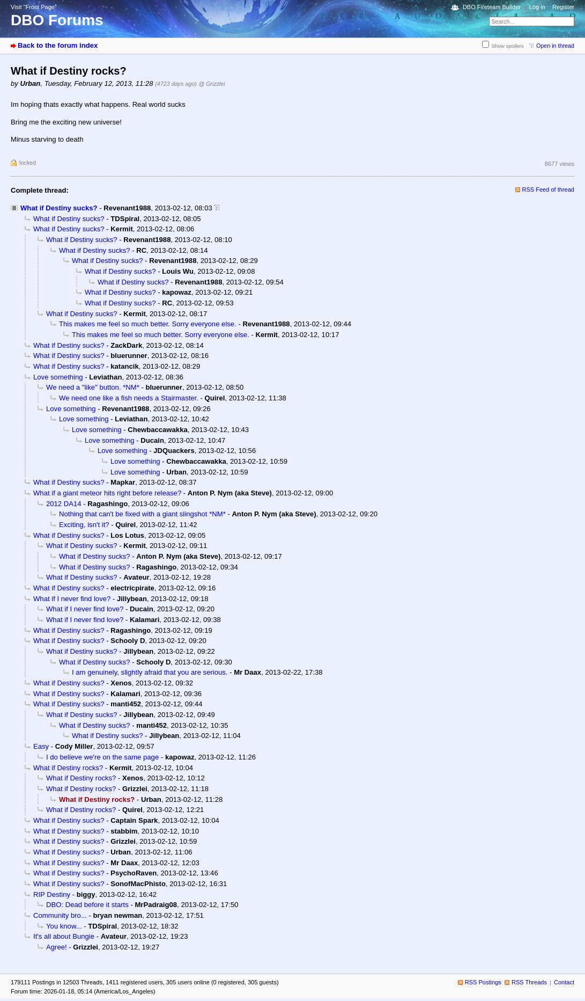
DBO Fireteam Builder (492, 7)
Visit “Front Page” (34, 7)
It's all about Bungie (63, 936)
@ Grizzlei (212, 84)
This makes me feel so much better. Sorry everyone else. (147, 324)
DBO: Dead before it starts (87, 905)
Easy (41, 746)
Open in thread (555, 45)
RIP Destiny (51, 894)
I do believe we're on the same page (102, 757)
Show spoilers (508, 46)
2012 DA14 (64, 504)
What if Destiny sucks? (59, 208)
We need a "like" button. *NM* (92, 387)
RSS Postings (483, 982)
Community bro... (60, 915)
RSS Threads (529, 982)
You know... (64, 926)
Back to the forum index (58, 45)
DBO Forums (57, 20)
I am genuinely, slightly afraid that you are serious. (150, 672)
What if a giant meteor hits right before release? (107, 493)
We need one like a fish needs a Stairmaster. (128, 398)
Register (563, 7)
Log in (537, 7)
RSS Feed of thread (548, 189)
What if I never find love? (71, 599)
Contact (564, 982)
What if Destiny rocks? (68, 768)
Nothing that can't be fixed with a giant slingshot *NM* (142, 514)
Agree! (56, 947)
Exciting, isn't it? (84, 525)
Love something (58, 377)
